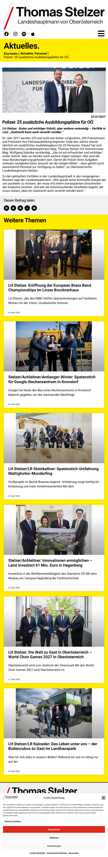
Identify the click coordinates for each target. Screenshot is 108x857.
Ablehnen (54, 837)
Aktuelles (26, 53)
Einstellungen (54, 846)
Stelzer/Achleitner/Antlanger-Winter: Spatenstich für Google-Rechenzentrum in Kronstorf (51, 379)
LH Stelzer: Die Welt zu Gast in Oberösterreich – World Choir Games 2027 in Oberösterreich (50, 655)
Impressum (73, 853)
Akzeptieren (54, 829)
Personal (40, 53)
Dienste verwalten (13, 821)
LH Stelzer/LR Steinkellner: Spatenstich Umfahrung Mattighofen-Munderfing (53, 471)
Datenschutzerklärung (57, 853)
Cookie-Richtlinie (37, 853)
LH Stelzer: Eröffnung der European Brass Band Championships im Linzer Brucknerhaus (49, 288)
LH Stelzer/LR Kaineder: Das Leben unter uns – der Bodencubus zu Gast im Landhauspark (52, 746)
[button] (103, 797)
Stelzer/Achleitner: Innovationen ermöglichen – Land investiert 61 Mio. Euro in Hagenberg (50, 563)
